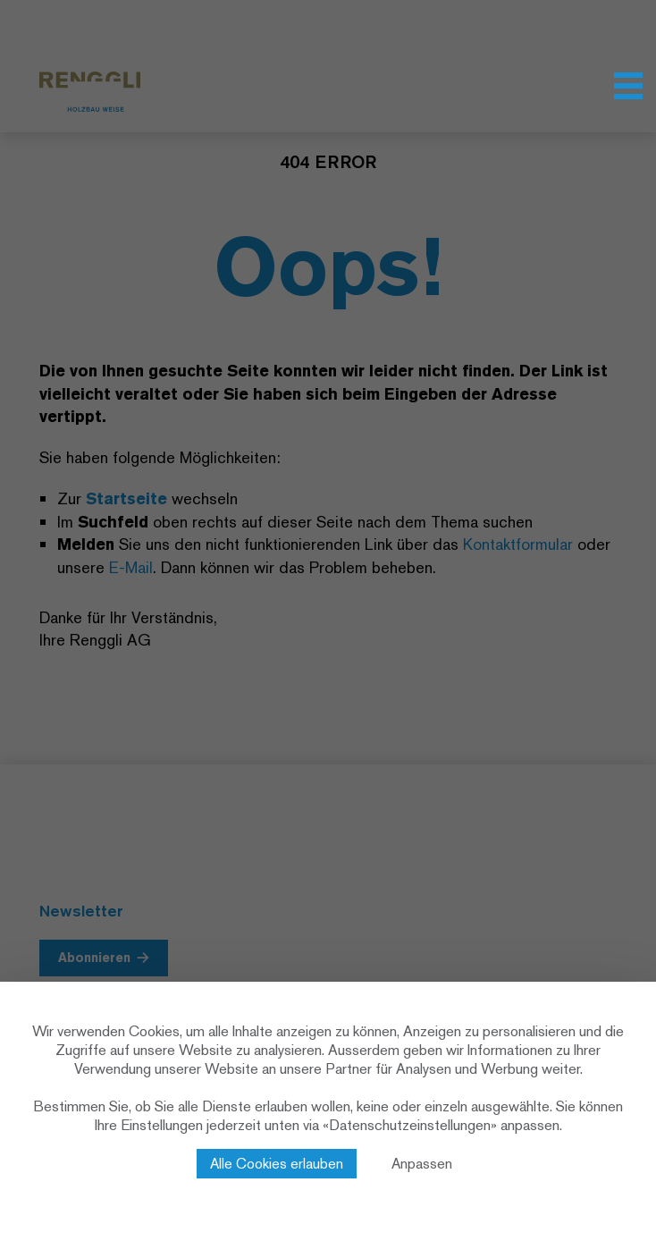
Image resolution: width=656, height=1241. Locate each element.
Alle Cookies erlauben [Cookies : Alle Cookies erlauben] (276, 1163)
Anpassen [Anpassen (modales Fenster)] (421, 1163)
